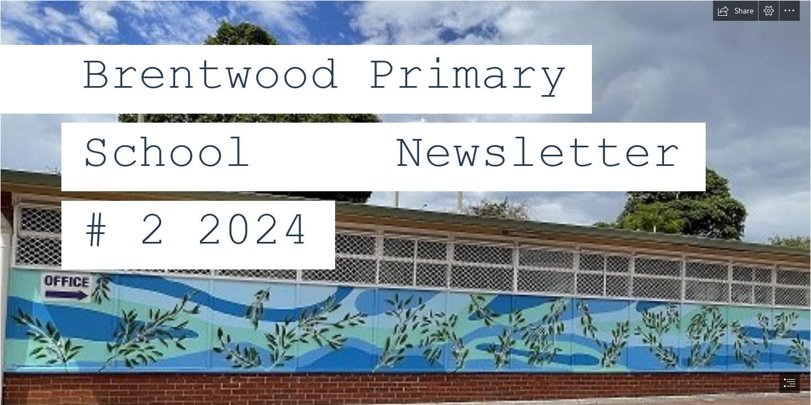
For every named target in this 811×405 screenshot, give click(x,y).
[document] (405, 202)
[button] (735, 11)
